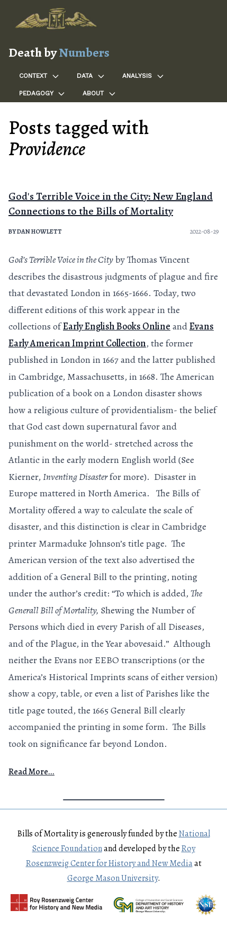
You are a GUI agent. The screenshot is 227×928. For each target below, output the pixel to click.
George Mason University (112, 878)
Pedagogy (42, 94)
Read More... (31, 772)
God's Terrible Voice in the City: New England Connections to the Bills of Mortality (110, 203)
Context (39, 76)
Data (91, 76)
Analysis (143, 76)
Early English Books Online (116, 326)
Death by (59, 52)
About (99, 94)
